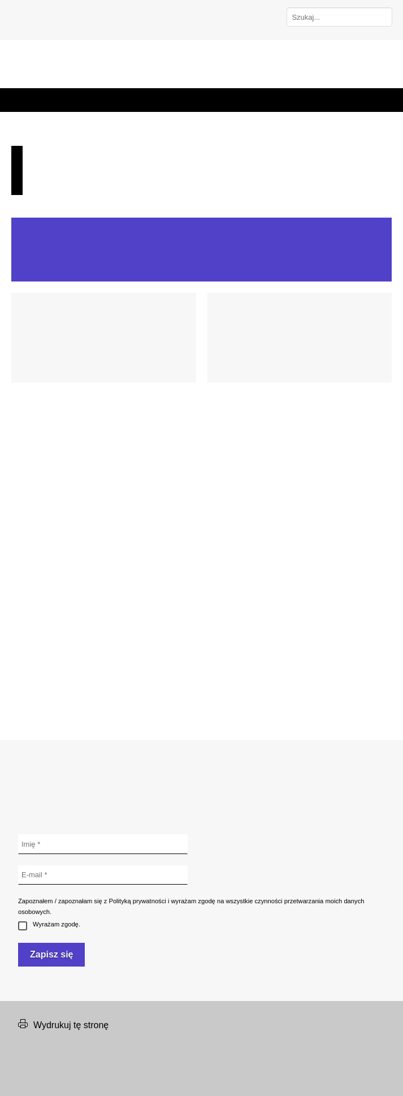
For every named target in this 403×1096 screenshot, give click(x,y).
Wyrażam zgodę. (49, 925)
